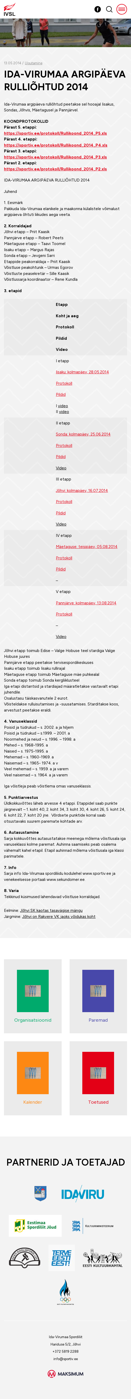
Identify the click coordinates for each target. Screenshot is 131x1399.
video (63, 406)
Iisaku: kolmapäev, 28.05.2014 (82, 372)
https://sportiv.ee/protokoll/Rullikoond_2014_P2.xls (55, 169)
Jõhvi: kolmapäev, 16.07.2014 (82, 490)
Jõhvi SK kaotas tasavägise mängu (51, 910)
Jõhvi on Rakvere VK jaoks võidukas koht (59, 916)
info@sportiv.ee (65, 1359)
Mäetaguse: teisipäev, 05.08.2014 (87, 546)
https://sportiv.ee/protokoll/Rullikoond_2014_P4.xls (55, 145)
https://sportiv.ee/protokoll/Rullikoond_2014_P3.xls (55, 157)
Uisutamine (33, 63)
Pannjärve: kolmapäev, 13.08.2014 (86, 603)
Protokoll (64, 383)
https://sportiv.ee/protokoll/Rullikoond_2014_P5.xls (55, 133)
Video (61, 468)
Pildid (61, 394)
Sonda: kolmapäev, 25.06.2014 (83, 434)
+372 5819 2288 (65, 1351)
